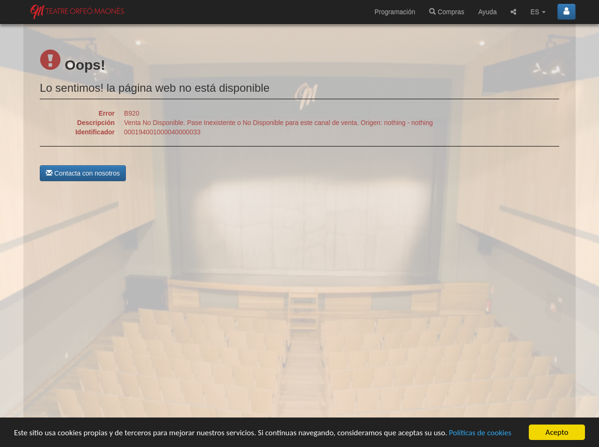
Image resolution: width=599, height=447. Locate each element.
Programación (394, 11)
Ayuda (487, 11)
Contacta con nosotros (83, 173)
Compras (446, 11)
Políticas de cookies (480, 433)
